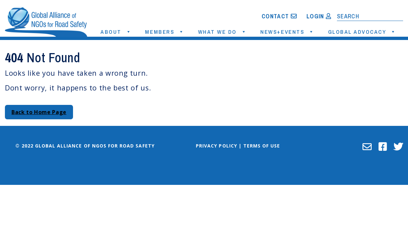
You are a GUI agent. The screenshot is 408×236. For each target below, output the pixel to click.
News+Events (283, 31)
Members (160, 31)
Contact (279, 16)
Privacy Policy (216, 146)
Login (318, 16)
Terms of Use (261, 146)
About (112, 31)
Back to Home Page (38, 112)
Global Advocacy (358, 31)
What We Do (218, 31)
